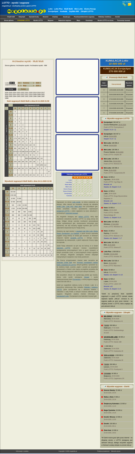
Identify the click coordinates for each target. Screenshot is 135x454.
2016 (6, 94)
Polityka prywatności (103, 451)
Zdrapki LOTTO (87, 11)
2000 (31, 96)
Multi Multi (68, 9)
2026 (6, 93)
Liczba (7, 83)
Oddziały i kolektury (104, 17)
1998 (39, 96)
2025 (11, 93)
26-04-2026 (111, 245)
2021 (27, 93)
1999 (35, 96)
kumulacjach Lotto (63, 296)
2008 (39, 94)
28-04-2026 (122, 125)
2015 (11, 94)
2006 (6, 96)
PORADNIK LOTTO (23, 20)
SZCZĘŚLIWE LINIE (111, 337)
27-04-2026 (115, 224)
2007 (43, 94)
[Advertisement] (35, 40)
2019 (35, 93)
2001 (27, 96)
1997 (43, 96)
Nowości (45, 17)
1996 (6, 98)
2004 (14, 96)
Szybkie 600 (74, 11)
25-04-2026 (114, 254)
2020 (31, 93)
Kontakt (128, 1)
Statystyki (22, 17)
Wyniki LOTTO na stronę (105, 20)
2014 (14, 94)
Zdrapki (86, 277)
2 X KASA (107, 373)
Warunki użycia (115, 451)
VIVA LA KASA (109, 355)
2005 (11, 96)
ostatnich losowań (10, 85)
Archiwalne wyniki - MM (38, 65)
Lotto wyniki (76, 202)
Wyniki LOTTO (38, 20)
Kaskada (63, 11)
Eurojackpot (53, 11)
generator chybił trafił (64, 262)
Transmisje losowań (123, 20)
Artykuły (55, 17)
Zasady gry (66, 17)
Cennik (117, 17)
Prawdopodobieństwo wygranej (84, 17)
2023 (19, 93)
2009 (35, 94)
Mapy (78, 20)
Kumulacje (89, 20)
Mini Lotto (78, 9)
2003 (19, 96)
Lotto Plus (58, 9)
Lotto (50, 9)
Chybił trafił (11, 17)
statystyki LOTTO (63, 248)
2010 (31, 94)
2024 (14, 93)
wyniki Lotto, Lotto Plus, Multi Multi (69, 206)
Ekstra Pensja (90, 9)
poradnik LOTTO (76, 238)
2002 (23, 96)
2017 (43, 93)
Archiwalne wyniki (22, 65)
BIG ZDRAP (108, 316)
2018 (39, 93)
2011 (27, 94)
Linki (123, 1)
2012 (23, 94)
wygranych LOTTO (63, 211)
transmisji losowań (72, 213)
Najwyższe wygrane (64, 20)
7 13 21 (106, 325)
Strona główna (9, 20)
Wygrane (50, 20)
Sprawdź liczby (34, 17)
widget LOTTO (83, 217)
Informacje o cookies (22, 451)
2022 (23, 93)
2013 (19, 94)
